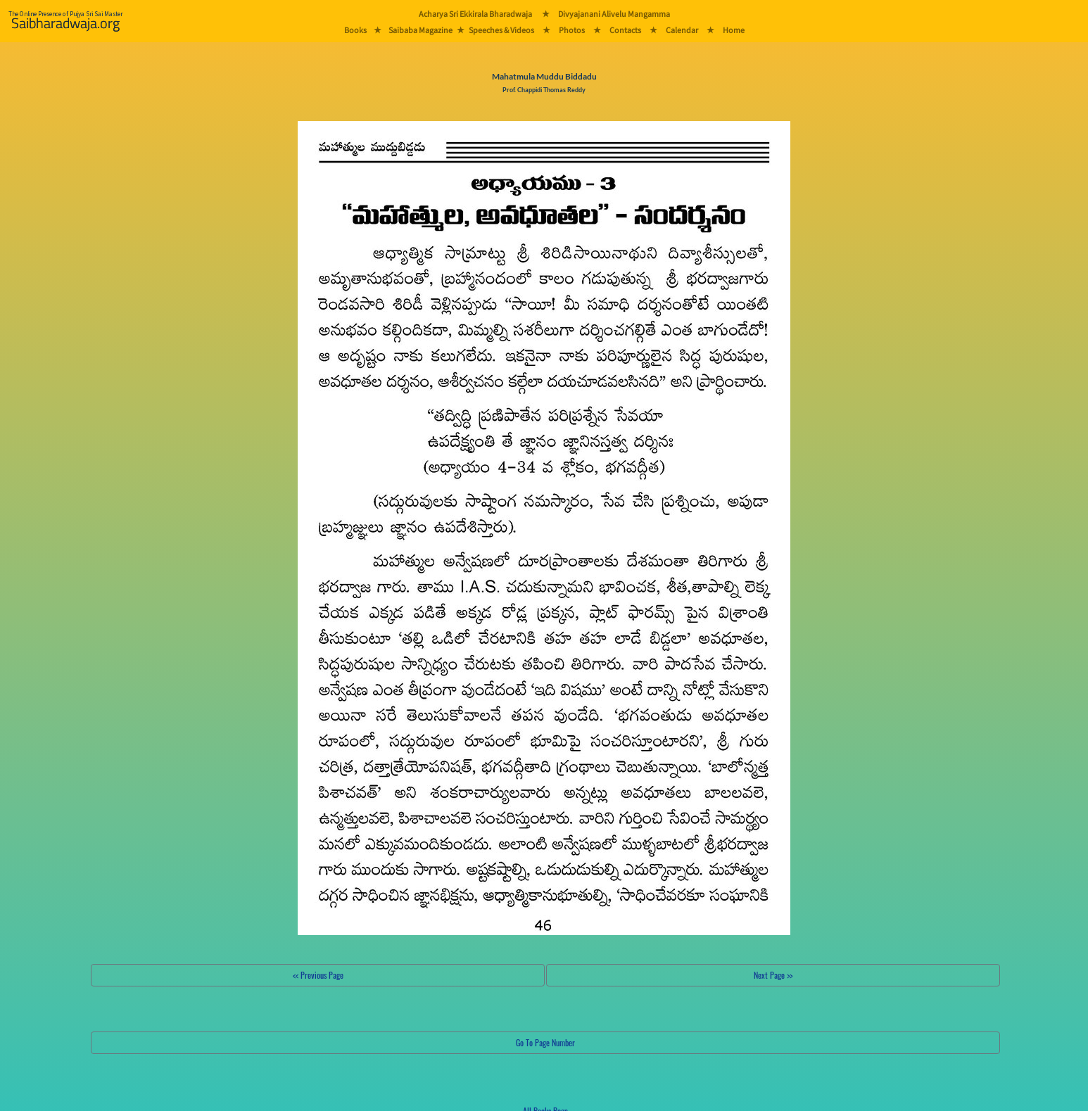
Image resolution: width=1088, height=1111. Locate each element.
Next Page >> (773, 975)
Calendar (682, 30)
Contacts (625, 30)
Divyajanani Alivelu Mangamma (614, 13)
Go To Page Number (545, 1042)
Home (734, 30)
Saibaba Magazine (420, 30)
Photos (572, 30)
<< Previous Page (318, 975)
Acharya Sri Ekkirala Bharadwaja (475, 13)
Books (355, 30)
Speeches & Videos (501, 30)
